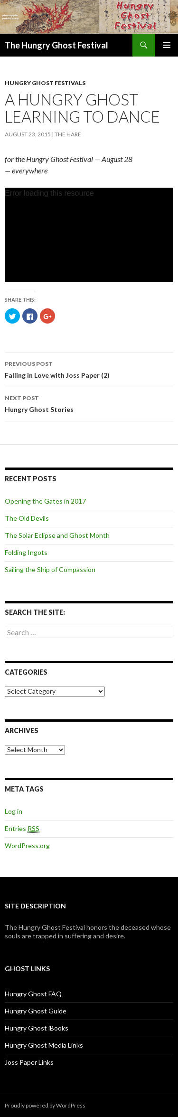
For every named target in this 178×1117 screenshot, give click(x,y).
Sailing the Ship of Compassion (50, 569)
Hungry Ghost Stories (89, 402)
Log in (13, 811)
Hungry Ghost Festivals (45, 82)
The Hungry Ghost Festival (56, 45)
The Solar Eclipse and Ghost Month (57, 535)
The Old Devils (27, 518)
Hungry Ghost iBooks (36, 1028)
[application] (89, 235)
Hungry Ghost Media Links (44, 1045)
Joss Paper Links (29, 1062)
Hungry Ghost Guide (35, 1011)
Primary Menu (166, 45)
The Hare (68, 134)
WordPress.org (27, 845)
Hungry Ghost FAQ (33, 994)
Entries (22, 828)
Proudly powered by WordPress (45, 1105)
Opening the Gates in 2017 (45, 501)
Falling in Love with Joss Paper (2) (89, 368)
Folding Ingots (26, 552)
